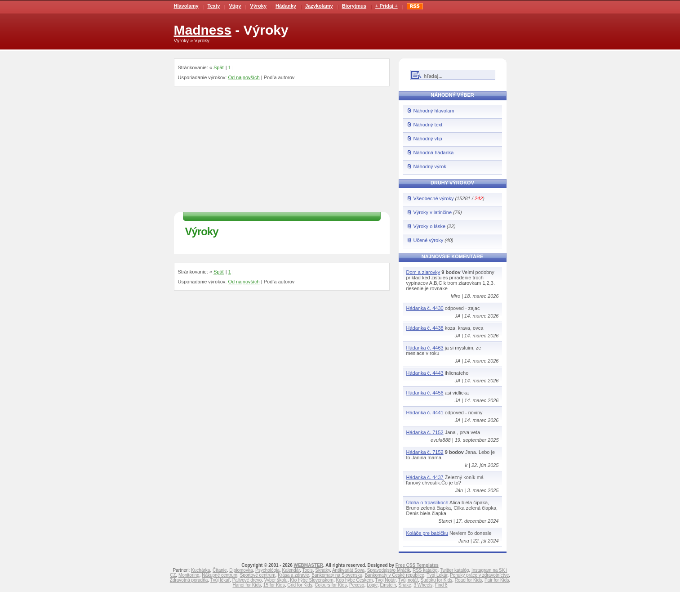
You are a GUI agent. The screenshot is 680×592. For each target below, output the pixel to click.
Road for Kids (468, 580)
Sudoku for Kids (437, 580)
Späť (218, 67)
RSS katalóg (425, 570)
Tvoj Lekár (437, 575)
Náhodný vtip (427, 138)
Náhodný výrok (429, 166)
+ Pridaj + (386, 6)
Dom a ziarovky (423, 272)
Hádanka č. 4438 (425, 328)
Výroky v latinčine (432, 212)
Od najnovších (243, 77)
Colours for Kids (331, 585)
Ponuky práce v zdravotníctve (479, 575)
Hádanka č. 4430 (425, 308)
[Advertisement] (281, 148)
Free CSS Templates (417, 565)
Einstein (388, 585)
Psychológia (267, 570)
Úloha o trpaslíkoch (427, 502)
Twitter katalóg (454, 570)
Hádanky (286, 6)
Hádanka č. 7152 (425, 432)
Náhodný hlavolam (433, 110)
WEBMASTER (308, 565)
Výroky (258, 6)
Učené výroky (428, 240)
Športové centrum (258, 575)
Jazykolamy (319, 6)
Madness (202, 29)
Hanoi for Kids (246, 585)
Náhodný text (428, 124)
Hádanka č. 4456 (425, 392)
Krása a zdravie (293, 575)
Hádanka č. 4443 (425, 373)
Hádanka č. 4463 (425, 347)
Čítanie (220, 570)
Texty (214, 6)
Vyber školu (276, 580)
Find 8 (441, 585)
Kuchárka (200, 570)
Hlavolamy (186, 6)
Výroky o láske (429, 226)
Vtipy (235, 6)
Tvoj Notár (385, 580)
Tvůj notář (408, 580)
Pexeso (356, 585)
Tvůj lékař (220, 580)
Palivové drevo (247, 580)
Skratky (322, 570)
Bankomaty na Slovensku (336, 575)
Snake (405, 585)
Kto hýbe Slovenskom (311, 580)
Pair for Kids (496, 580)
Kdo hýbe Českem (354, 580)
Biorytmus (354, 6)
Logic (372, 585)
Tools (307, 570)
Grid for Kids (299, 585)
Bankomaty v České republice (394, 575)
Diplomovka (241, 570)
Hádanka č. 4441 (425, 412)
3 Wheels (423, 585)
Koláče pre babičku (427, 533)
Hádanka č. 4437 (425, 477)
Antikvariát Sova (348, 570)
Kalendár (291, 570)
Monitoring (189, 575)
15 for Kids (274, 585)
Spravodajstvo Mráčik (388, 570)
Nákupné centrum (219, 575)
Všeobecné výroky (433, 198)
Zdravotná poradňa (189, 580)
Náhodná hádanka (433, 152)
